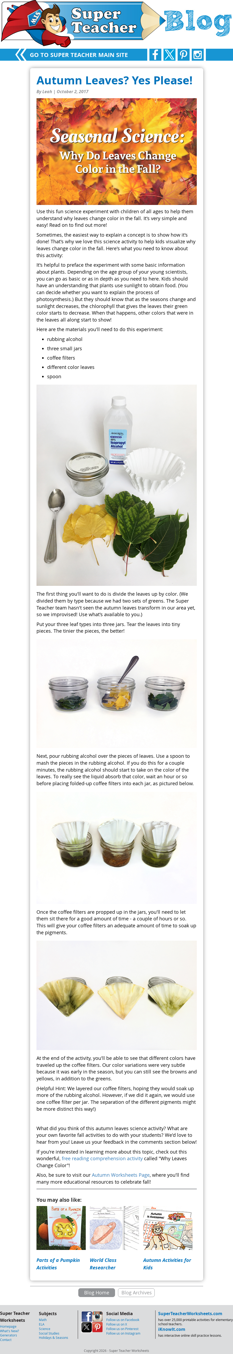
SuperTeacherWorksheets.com (190, 1313)
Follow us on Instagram (123, 1333)
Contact (5, 1339)
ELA (41, 1324)
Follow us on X (116, 1324)
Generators (8, 1335)
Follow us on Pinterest (122, 1329)
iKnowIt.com (171, 1329)
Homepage (8, 1326)
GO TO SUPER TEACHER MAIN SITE (79, 55)
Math (43, 1320)
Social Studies (49, 1333)
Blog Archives (136, 1292)
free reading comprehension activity (102, 1158)
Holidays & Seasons (53, 1337)
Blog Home (96, 1292)
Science (44, 1329)
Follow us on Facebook (122, 1320)
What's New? (9, 1331)
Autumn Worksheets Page (121, 1175)
